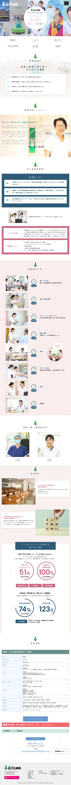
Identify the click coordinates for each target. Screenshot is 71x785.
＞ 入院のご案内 (30, 772)
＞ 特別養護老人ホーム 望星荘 (56, 774)
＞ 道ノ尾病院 (52, 772)
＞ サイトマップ (40, 772)
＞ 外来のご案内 (30, 771)
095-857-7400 (10, 774)
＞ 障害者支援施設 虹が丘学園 (56, 773)
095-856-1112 (35, 743)
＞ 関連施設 (40, 771)
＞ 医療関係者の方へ (31, 778)
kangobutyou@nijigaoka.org (35, 751)
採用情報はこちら (60, 751)
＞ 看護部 (28, 775)
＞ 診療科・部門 (30, 774)
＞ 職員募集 (29, 776)
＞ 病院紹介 (29, 773)
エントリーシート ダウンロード (35, 718)
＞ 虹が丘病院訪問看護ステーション (57, 771)
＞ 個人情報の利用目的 (42, 773)
